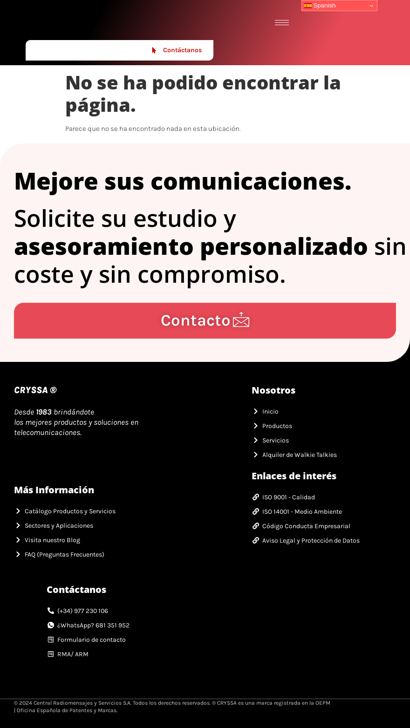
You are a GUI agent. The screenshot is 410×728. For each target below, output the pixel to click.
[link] (62, 22)
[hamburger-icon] (282, 22)
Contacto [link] (205, 320)
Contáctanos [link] (176, 50)
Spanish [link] (320, 5)
